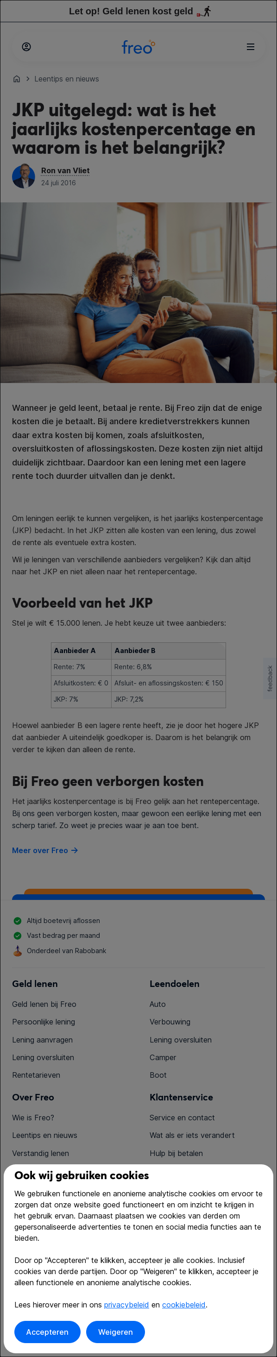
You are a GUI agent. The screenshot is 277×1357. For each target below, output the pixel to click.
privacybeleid (126, 1304)
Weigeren (115, 1332)
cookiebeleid (184, 1304)
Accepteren (47, 1332)
